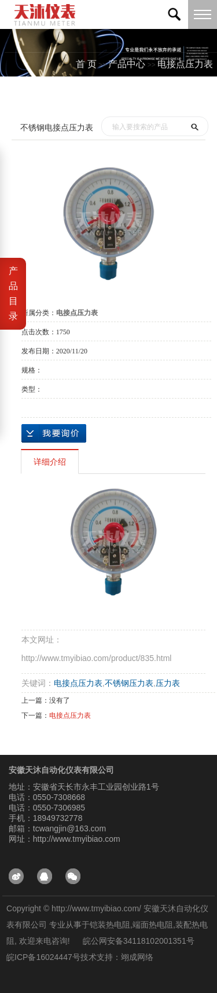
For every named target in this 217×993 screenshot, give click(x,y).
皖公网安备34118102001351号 (138, 940)
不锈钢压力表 (129, 683)
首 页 (86, 64)
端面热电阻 (153, 924)
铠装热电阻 (110, 924)
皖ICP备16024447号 (43, 957)
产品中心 (126, 64)
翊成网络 (137, 957)
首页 (97, 96)
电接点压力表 (185, 64)
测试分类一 (190, 96)
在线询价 (53, 433)
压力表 (168, 683)
